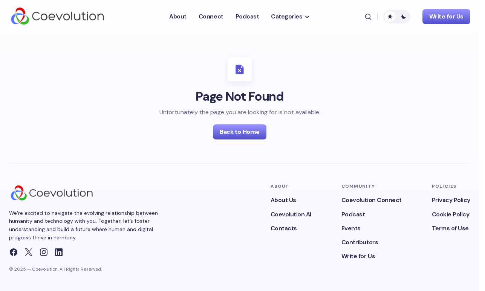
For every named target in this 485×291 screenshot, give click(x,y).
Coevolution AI (291, 214)
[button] (368, 16)
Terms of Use (450, 228)
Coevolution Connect (371, 200)
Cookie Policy (451, 214)
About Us (283, 200)
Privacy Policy (451, 200)
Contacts (284, 228)
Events (351, 228)
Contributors (359, 242)
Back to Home (239, 132)
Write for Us (446, 16)
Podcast (353, 214)
